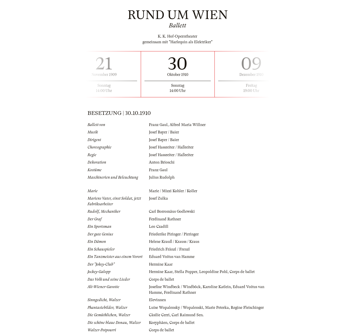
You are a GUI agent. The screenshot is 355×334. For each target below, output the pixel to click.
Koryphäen (158, 322)
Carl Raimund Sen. (188, 315)
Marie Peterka (217, 307)
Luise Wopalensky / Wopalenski (176, 307)
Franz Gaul (158, 125)
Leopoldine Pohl (213, 272)
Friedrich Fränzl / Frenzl (169, 249)
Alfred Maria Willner (188, 125)
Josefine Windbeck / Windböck (175, 287)
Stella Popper (186, 272)
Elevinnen (157, 300)
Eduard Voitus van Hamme (172, 256)
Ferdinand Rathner (165, 219)
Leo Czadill (158, 226)
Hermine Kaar (161, 264)
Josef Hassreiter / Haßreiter (171, 147)
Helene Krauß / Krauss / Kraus (174, 241)
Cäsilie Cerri (159, 315)
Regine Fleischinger (247, 307)
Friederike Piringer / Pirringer (174, 234)
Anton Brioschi (162, 162)
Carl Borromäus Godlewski (172, 211)
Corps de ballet (242, 272)
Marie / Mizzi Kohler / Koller (173, 191)
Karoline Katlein (217, 287)
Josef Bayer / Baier (164, 132)
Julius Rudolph (162, 177)
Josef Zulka (158, 198)
